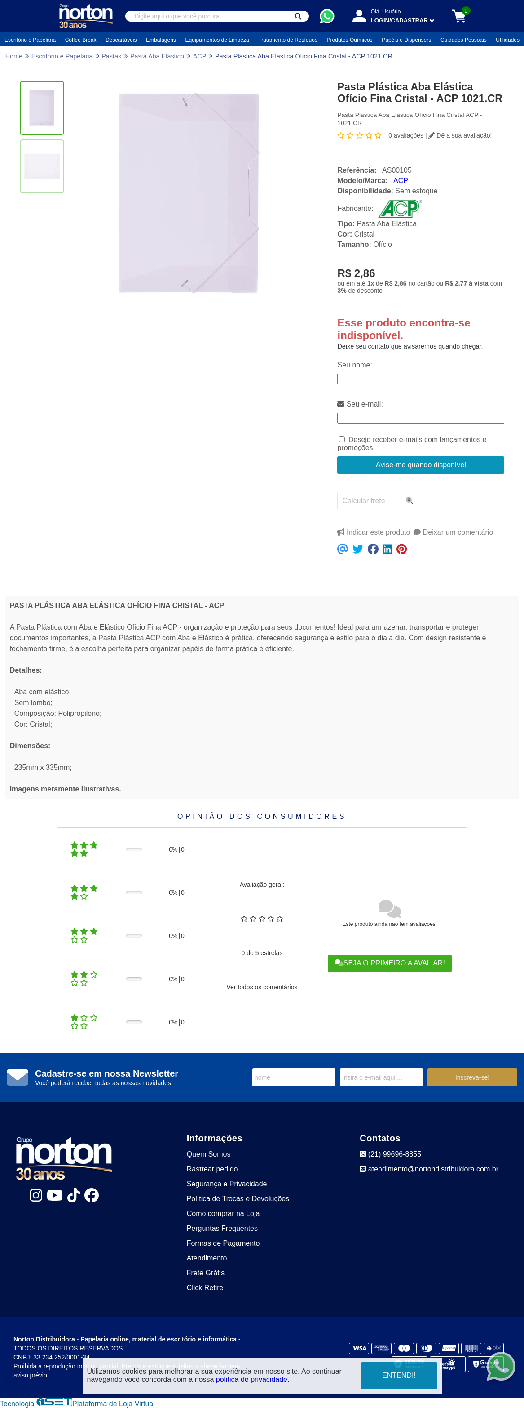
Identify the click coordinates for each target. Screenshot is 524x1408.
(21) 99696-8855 (390, 1154)
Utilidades (508, 40)
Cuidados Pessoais (463, 40)
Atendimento (207, 1258)
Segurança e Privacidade (227, 1184)
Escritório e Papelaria (30, 40)
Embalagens (161, 40)
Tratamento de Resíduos (287, 40)
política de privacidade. (253, 1379)
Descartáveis (121, 40)
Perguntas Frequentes (222, 1228)
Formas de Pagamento (223, 1243)
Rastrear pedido (212, 1169)
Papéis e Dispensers (406, 40)
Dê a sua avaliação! (460, 135)
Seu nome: (354, 365)
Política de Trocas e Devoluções (238, 1198)
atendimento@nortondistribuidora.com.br (429, 1169)
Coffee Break (81, 40)
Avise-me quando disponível (421, 465)
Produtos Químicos (350, 40)
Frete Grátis (206, 1273)
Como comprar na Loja (223, 1213)
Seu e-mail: (360, 404)
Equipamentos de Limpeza (217, 40)
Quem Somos (209, 1154)
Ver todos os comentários (261, 987)
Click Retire (205, 1288)
